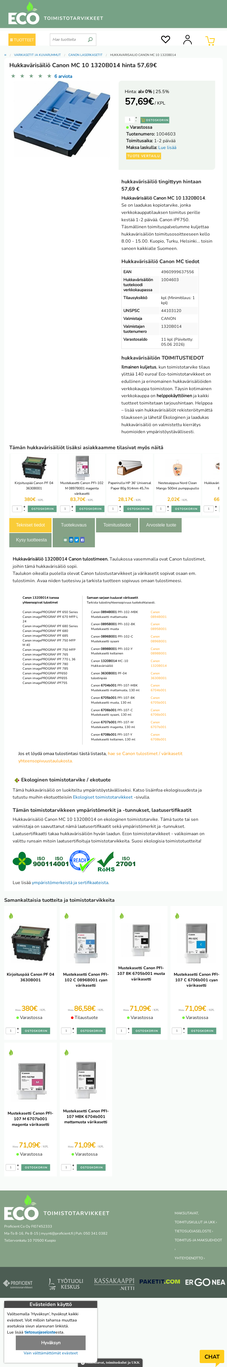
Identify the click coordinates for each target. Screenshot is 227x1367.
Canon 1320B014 (159, 663)
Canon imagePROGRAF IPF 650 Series (50, 612)
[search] (90, 37)
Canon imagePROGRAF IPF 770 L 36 (49, 659)
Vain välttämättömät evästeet (51, 1353)
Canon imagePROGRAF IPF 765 (45, 654)
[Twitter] (76, 540)
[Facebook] (82, 540)
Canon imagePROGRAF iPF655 (45, 678)
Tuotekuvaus (73, 525)
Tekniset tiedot (30, 525)
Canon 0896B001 (159, 638)
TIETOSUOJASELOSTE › (194, 1231)
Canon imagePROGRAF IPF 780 (45, 664)
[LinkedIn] (71, 540)
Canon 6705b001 (158, 700)
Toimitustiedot (117, 525)
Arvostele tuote (161, 525)
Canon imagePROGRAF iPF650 (45, 673)
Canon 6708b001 (158, 737)
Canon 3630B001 (159, 675)
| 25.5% (153, 92)
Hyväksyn (51, 1343)
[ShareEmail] (65, 540)
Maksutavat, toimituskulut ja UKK (110, 1363)
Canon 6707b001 (158, 724)
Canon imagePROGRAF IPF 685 (45, 636)
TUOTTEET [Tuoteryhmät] (22, 40)
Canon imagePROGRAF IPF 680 (45, 631)
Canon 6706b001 (158, 712)
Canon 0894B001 (159, 614)
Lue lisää (167, 147)
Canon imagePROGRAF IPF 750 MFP (49, 650)
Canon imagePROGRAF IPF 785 (45, 668)
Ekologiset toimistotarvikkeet (103, 797)
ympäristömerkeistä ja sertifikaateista (70, 883)
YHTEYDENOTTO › (190, 1258)
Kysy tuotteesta (31, 539)
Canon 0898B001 (159, 651)
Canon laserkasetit (85, 55)
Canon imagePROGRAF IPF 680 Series (50, 626)
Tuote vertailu (143, 156)
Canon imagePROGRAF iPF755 (45, 683)
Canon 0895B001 (159, 626)
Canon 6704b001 (158, 687)
